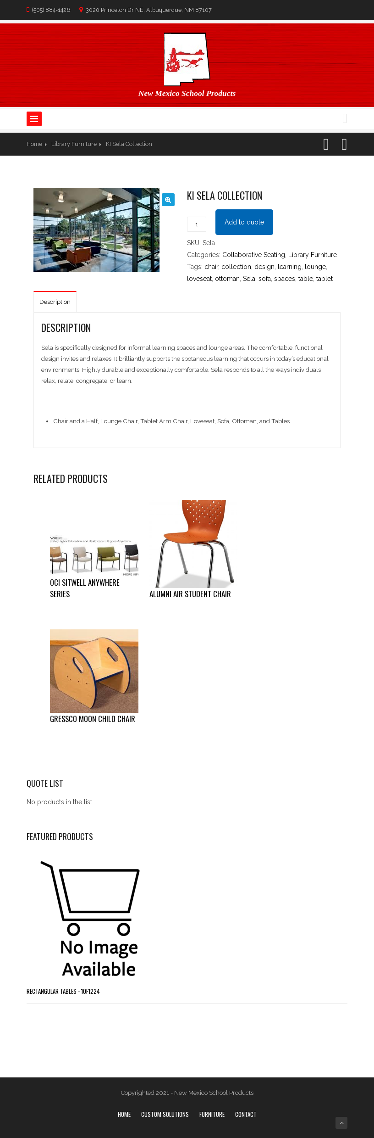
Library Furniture (74, 143)
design (264, 266)
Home (34, 143)
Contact (246, 1114)
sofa (264, 278)
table (305, 278)
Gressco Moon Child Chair (92, 718)
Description (55, 301)
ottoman (227, 278)
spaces (284, 278)
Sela (249, 278)
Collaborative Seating (253, 254)
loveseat (199, 278)
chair (211, 266)
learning (290, 266)
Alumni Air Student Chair (190, 594)
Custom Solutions (165, 1114)
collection (236, 266)
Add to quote (244, 222)
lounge (315, 266)
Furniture (212, 1114)
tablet (324, 278)
